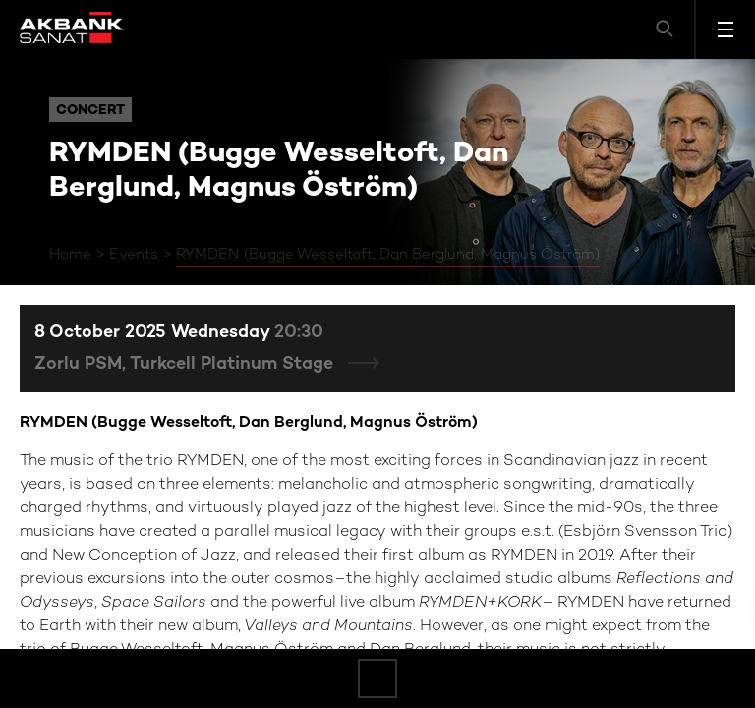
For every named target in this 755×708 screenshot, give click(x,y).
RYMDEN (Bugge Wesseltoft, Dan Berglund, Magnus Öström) (388, 255)
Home (70, 255)
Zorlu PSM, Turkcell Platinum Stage (186, 364)
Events (133, 255)
